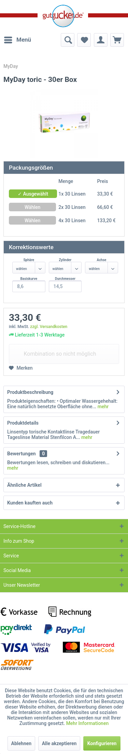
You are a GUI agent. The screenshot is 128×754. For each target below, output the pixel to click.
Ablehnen (21, 743)
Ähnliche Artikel (24, 485)
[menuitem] (17, 40)
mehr (102, 406)
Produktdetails (23, 423)
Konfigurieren (102, 743)
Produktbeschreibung (30, 392)
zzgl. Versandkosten (48, 326)
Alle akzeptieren (59, 743)
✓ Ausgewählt (33, 194)
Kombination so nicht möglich (60, 354)
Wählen (32, 207)
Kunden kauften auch (30, 503)
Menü (17, 38)
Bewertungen (21, 453)
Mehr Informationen (87, 723)
